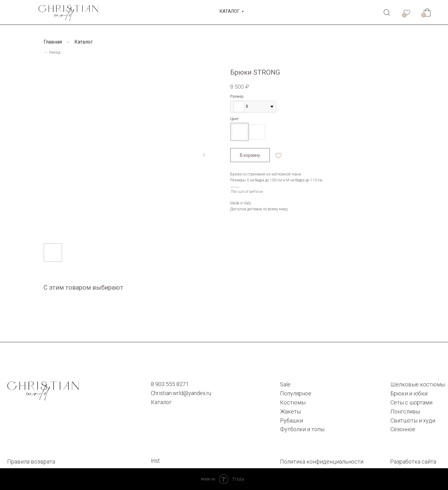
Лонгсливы (405, 411)
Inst (155, 460)
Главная (53, 42)
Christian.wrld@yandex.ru (181, 393)
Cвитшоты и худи (412, 420)
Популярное (295, 393)
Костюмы (293, 402)
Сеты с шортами (411, 402)
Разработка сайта (413, 461)
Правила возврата (31, 461)
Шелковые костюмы (417, 384)
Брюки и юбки (408, 393)
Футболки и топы (302, 429)
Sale (285, 384)
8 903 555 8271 (170, 384)
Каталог (83, 42)
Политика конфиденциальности (321, 461)
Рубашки (291, 420)
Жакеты (290, 411)
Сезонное (402, 429)
